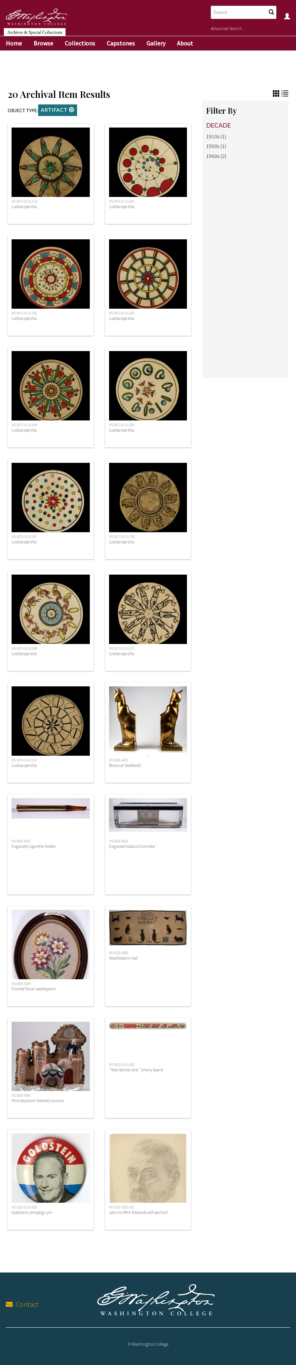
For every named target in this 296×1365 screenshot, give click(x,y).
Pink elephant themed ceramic (38, 1100)
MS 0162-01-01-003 (24, 1207)
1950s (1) (216, 146)
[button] (71, 109)
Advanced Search (226, 28)
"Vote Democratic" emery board (136, 1069)
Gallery (155, 43)
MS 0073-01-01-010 (122, 537)
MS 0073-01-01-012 (24, 760)
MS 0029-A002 (21, 841)
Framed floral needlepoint (34, 989)
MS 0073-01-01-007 (24, 537)
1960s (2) (216, 156)
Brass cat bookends (125, 765)
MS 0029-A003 (118, 841)
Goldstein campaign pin (32, 1212)
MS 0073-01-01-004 (24, 425)
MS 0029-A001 (118, 760)
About (185, 43)
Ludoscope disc (24, 206)
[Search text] (238, 12)
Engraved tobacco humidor (132, 846)
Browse (43, 43)
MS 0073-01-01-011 (122, 648)
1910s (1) (216, 136)
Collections (80, 43)
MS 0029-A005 (118, 953)
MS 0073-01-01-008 (24, 648)
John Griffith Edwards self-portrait (138, 1212)
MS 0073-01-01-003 (122, 313)
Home (14, 43)
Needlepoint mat (123, 958)
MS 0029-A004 (21, 984)
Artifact (57, 110)
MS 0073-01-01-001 (122, 201)
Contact (22, 1304)
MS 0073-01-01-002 (24, 313)
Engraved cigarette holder (34, 846)
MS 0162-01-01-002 (122, 1064)
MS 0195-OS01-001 (121, 1207)
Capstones (121, 43)
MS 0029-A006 (21, 1095)
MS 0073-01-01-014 (24, 201)
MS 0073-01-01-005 (122, 425)
